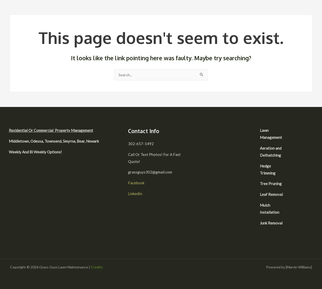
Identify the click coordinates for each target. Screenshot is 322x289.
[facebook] (300, 131)
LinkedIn (135, 193)
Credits (97, 267)
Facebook (136, 183)
